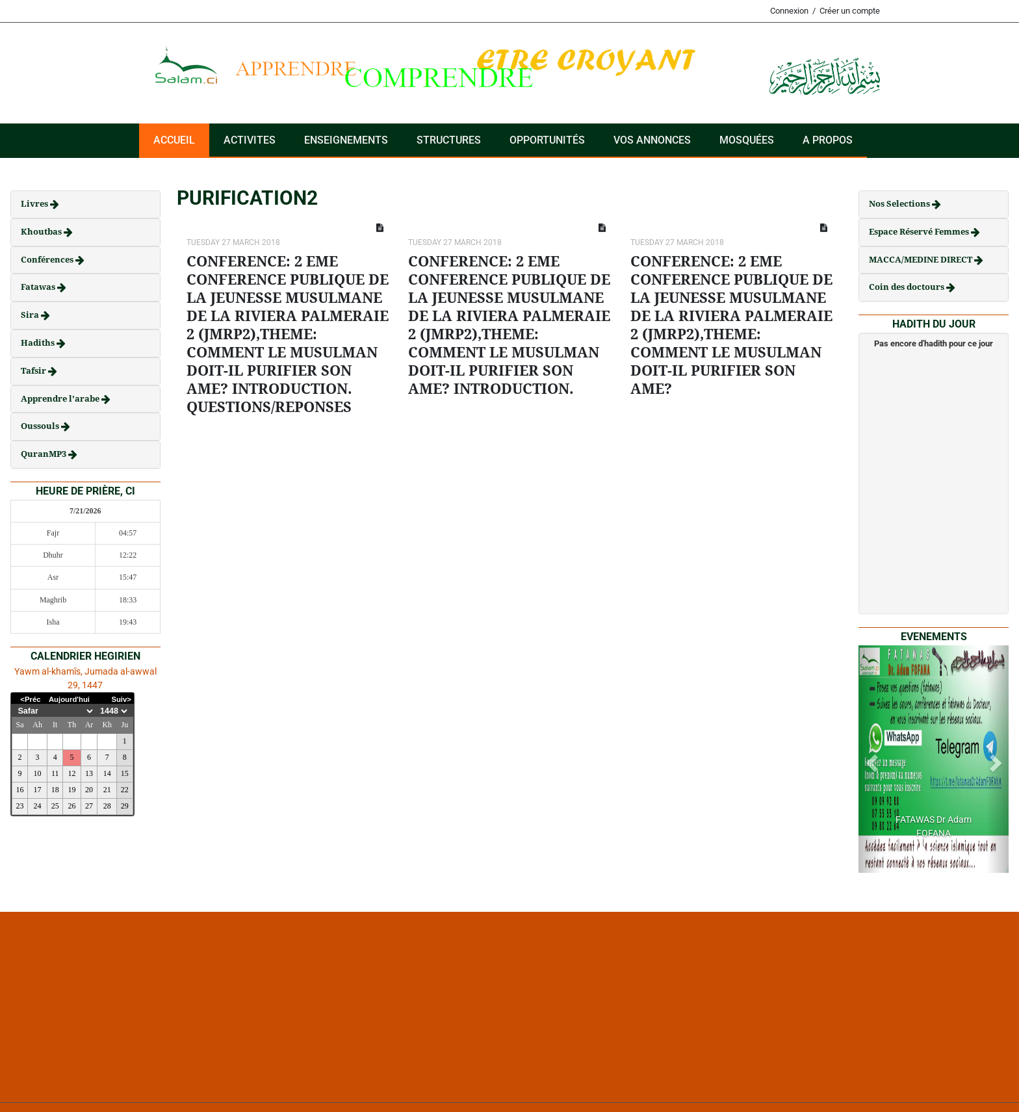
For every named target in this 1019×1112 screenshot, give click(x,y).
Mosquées (747, 140)
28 (107, 805)
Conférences (48, 260)
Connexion (789, 11)
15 (125, 773)
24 (38, 805)
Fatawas (39, 287)
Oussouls (41, 426)
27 (89, 805)
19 (72, 789)
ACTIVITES (249, 140)
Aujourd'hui (69, 699)
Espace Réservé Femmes (920, 232)
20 (89, 789)
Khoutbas (42, 232)
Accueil (174, 140)
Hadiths (39, 343)
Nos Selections (900, 204)
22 (125, 789)
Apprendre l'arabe (61, 399)
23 (19, 805)
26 (72, 805)
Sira (31, 315)
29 (125, 805)
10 (38, 773)
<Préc (30, 699)
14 (107, 773)
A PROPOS (827, 140)
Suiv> (121, 699)
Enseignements (346, 140)
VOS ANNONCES (652, 140)
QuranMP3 (44, 454)
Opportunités (547, 140)
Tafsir (34, 371)
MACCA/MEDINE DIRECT (921, 260)
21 (107, 789)
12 (72, 773)
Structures (449, 140)
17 (38, 789)
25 (55, 805)
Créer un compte (849, 11)
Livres (35, 204)
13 (89, 773)
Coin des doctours (907, 287)
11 (55, 773)
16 (19, 789)
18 (55, 789)
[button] (869, 759)
